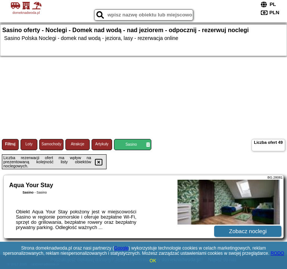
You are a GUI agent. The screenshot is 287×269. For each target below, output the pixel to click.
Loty (29, 144)
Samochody (51, 144)
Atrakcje (77, 144)
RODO (277, 253)
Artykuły (102, 144)
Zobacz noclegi (248, 231)
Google (121, 248)
